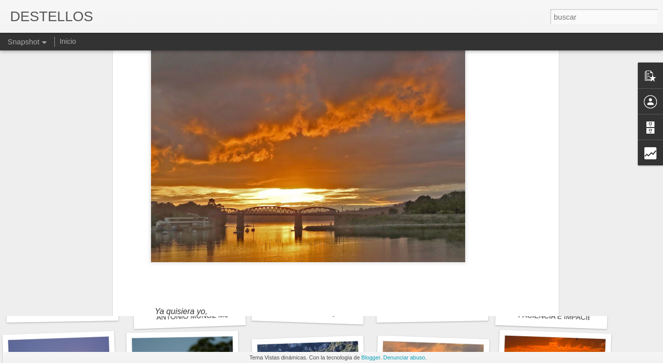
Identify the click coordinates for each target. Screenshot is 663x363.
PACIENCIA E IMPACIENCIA (563, 316)
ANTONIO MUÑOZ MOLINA (200, 315)
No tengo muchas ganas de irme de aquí (338, 313)
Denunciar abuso (404, 357)
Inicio (67, 41)
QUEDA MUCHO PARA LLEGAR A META (464, 310)
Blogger (370, 357)
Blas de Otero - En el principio (76, 310)
